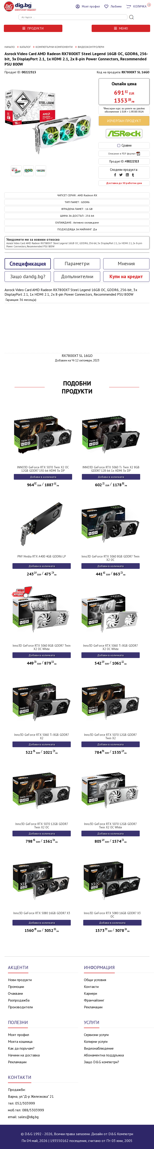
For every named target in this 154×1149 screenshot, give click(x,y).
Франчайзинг (94, 1000)
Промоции (16, 986)
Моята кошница (20, 1041)
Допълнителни (77, 276)
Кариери (90, 993)
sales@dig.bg (28, 1117)
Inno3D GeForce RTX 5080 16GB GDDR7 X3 (41, 913)
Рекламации (93, 1007)
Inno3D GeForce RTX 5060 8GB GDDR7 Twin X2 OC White (42, 647)
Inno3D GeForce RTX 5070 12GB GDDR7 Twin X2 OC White (110, 825)
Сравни (124, 145)
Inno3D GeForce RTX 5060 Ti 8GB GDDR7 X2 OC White (110, 647)
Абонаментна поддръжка (104, 1055)
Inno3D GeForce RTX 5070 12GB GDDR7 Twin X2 (110, 736)
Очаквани (15, 993)
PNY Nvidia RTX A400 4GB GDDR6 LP (41, 556)
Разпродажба (18, 1000)
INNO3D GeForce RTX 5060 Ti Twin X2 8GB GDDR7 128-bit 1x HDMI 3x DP (111, 469)
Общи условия (95, 979)
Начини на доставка (24, 1055)
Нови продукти (20, 979)
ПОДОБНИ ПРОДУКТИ (77, 387)
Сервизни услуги (96, 1034)
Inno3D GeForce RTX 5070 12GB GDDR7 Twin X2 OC (41, 825)
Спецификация (28, 263)
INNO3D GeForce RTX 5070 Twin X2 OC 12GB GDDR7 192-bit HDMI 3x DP (43, 469)
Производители (20, 1007)
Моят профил (18, 1034)
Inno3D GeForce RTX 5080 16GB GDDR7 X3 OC (112, 914)
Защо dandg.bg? (27, 276)
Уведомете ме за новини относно (74, 242)
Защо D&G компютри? (101, 1062)
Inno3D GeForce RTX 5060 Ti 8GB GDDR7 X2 (41, 736)
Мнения (126, 263)
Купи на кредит (126, 276)
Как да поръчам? (21, 1048)
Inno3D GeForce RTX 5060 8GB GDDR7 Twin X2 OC (110, 558)
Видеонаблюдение (99, 1048)
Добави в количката (43, 477)
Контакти (91, 986)
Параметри (77, 263)
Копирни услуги (96, 1041)
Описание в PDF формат (124, 153)
